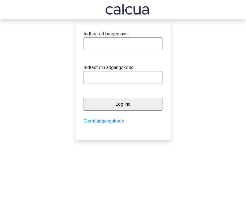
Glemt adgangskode (104, 121)
